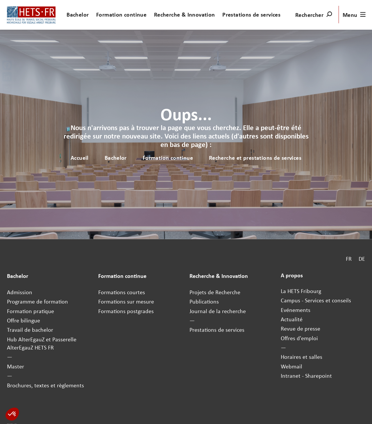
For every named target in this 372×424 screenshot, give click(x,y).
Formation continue (121, 14)
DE (362, 258)
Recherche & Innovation (184, 14)
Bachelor (78, 14)
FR (349, 258)
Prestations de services (251, 14)
